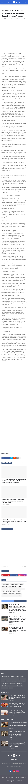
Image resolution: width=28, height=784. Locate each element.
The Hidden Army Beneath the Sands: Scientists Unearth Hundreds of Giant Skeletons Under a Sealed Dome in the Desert (13, 521)
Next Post (24, 566)
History (15, 588)
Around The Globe (12, 586)
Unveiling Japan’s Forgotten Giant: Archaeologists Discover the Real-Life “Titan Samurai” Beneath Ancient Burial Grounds (12, 501)
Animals (21, 584)
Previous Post (5, 566)
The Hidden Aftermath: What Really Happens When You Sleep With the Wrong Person (17, 697)
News (3, 591)
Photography (11, 593)
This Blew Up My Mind (16, 595)
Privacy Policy (19, 780)
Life (19, 588)
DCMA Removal (14, 781)
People (18, 591)
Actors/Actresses (5, 584)
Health (11, 588)
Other (6, 7)
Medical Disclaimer (10, 780)
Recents (20, 601)
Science (3, 595)
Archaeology (4, 586)
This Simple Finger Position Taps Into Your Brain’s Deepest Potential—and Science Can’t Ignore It (17, 712)
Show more (24, 462)
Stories (8, 595)
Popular (7, 601)
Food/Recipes (5, 588)
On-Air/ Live (8, 591)
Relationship (18, 593)
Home (2, 7)
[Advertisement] (14, 35)
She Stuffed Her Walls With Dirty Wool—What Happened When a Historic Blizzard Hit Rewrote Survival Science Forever (17, 629)
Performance (4, 593)
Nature (23, 588)
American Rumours (14, 584)
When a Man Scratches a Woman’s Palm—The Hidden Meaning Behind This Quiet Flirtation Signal (17, 705)
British (19, 586)
